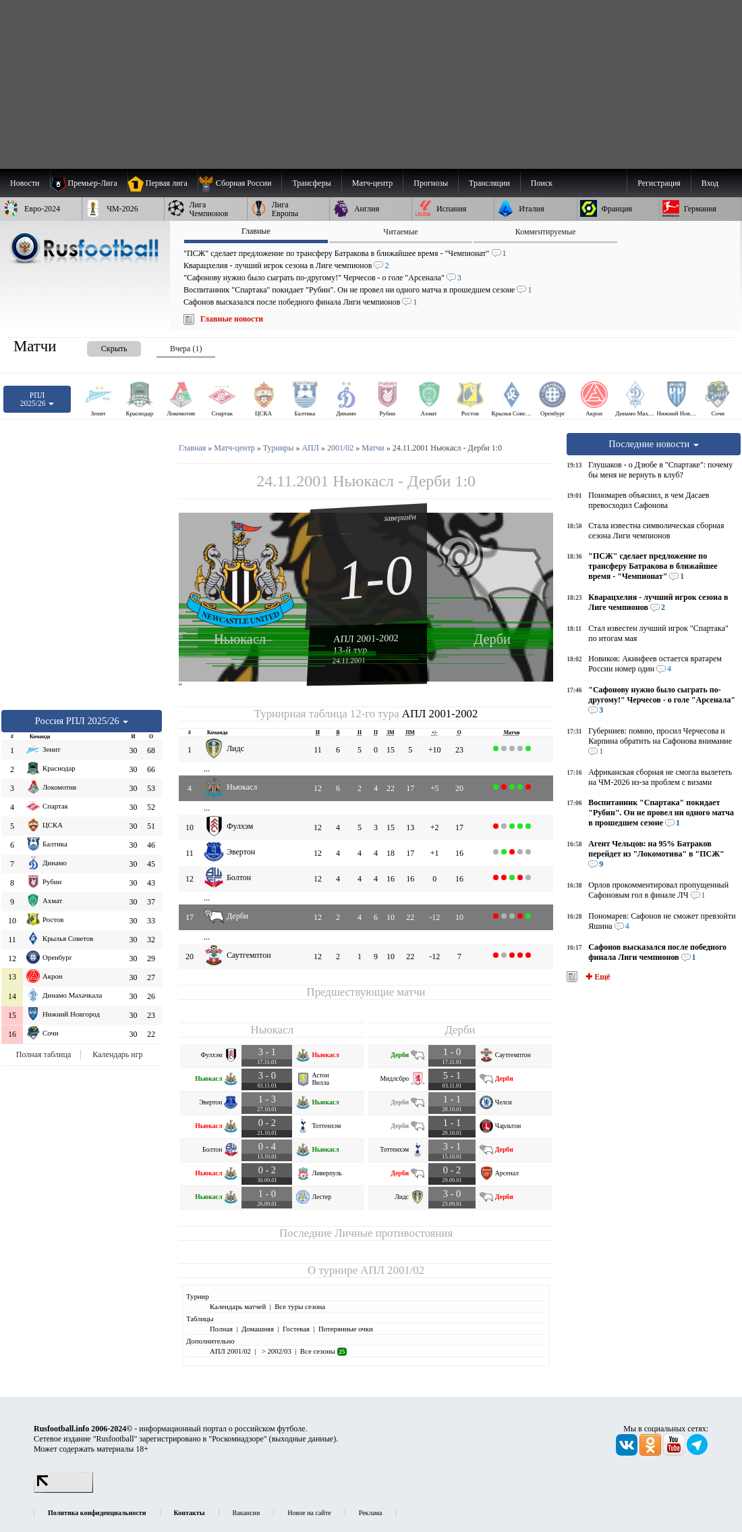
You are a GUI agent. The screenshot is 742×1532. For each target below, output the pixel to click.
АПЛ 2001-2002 (366, 638)
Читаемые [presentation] (400, 231)
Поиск (541, 183)
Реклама (370, 1512)
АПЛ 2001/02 (392, 1270)
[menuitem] (240, 183)
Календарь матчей (238, 1306)
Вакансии (246, 1512)
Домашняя (257, 1329)
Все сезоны (323, 1351)
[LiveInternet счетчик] (63, 1490)
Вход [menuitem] (710, 183)
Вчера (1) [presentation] (186, 348)
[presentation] (100, 346)
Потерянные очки (345, 1329)
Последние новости (653, 443)
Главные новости (231, 319)
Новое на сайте (309, 1512)
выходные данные (303, 1439)
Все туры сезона (300, 1306)
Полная (221, 1329)
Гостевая (296, 1329)
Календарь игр (117, 1054)
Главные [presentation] (255, 231)
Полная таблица (43, 1054)
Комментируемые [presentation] (545, 231)
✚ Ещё (596, 976)
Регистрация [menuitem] (659, 183)
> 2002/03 (275, 1351)
